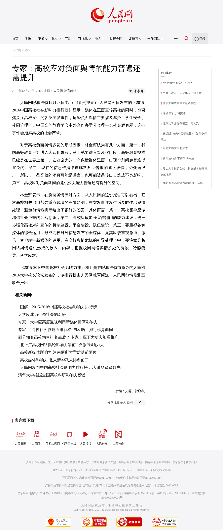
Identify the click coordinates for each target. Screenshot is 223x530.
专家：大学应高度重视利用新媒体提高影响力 (58, 322)
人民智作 (118, 436)
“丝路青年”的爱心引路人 (178, 82)
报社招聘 (69, 462)
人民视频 (86, 436)
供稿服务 (123, 462)
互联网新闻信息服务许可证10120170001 (86, 477)
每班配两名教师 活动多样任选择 (183, 183)
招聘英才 (83, 462)
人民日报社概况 (36, 462)
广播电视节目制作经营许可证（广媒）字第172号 (75, 485)
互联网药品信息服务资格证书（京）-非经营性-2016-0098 (143, 485)
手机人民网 (53, 436)
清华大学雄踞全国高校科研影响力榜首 (52, 375)
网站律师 (164, 462)
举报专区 (116, 38)
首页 (15, 38)
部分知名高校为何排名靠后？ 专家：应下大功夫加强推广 (68, 337)
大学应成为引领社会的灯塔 (42, 314)
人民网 (17, 50)
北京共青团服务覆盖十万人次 (181, 123)
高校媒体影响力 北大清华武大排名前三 (54, 360)
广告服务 (96, 462)
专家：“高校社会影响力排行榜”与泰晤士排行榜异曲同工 (67, 329)
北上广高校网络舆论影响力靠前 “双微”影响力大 (62, 345)
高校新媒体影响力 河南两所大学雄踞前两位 (58, 352)
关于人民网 (55, 462)
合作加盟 (110, 462)
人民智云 (102, 436)
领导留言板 (69, 436)
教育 (28, 50)
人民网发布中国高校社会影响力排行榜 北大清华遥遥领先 (70, 367)
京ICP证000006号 (179, 493)
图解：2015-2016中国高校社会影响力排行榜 (58, 307)
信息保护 (177, 462)
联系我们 (191, 462)
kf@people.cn (74, 470)
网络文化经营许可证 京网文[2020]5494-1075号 (93, 493)
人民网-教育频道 (65, 91)
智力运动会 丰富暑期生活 (178, 158)
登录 (202, 38)
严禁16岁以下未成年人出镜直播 (182, 93)
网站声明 (150, 462)
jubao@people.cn (161, 470)
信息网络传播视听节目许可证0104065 (40, 493)
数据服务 (137, 462)
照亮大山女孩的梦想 (175, 148)
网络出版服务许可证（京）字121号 (145, 493)
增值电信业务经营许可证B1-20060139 (138, 477)
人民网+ (37, 436)
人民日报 (20, 436)
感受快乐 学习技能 (174, 113)
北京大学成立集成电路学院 (179, 103)
